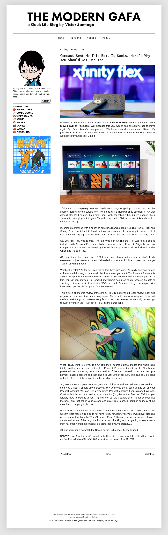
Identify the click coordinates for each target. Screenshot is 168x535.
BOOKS (20, 122)
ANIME (20, 119)
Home (61, 37)
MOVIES (20, 125)
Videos (91, 37)
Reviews (76, 37)
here (15, 97)
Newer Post (66, 454)
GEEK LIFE (22, 106)
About (106, 37)
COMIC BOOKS (24, 113)
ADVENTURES (24, 109)
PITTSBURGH (23, 132)
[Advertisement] (107, 480)
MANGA (20, 129)
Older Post (149, 454)
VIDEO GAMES (24, 116)
